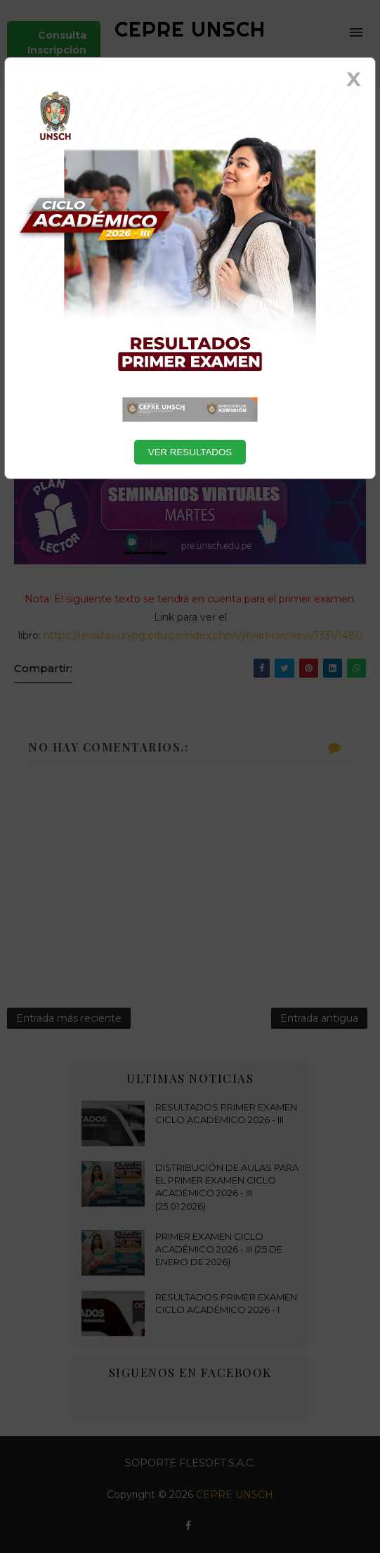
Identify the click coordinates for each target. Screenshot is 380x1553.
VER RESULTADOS (190, 452)
